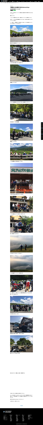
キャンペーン (27, 1)
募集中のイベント (14, 1)
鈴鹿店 (11, 420)
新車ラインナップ (31, 1)
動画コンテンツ (18, 1)
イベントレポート (23, 1)
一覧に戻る (21, 405)
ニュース (10, 1)
